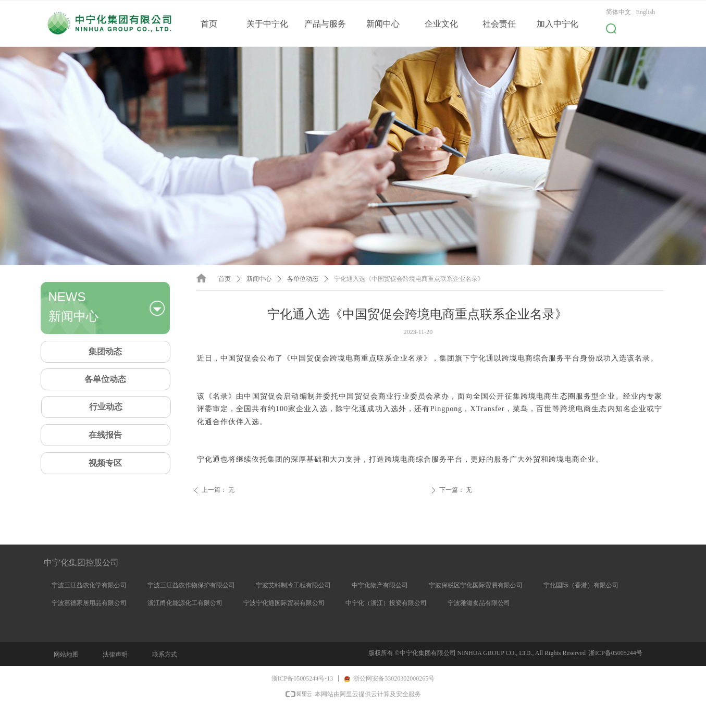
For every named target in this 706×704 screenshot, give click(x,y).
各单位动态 (302, 278)
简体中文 (618, 12)
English (645, 12)
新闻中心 (258, 278)
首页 (224, 278)
